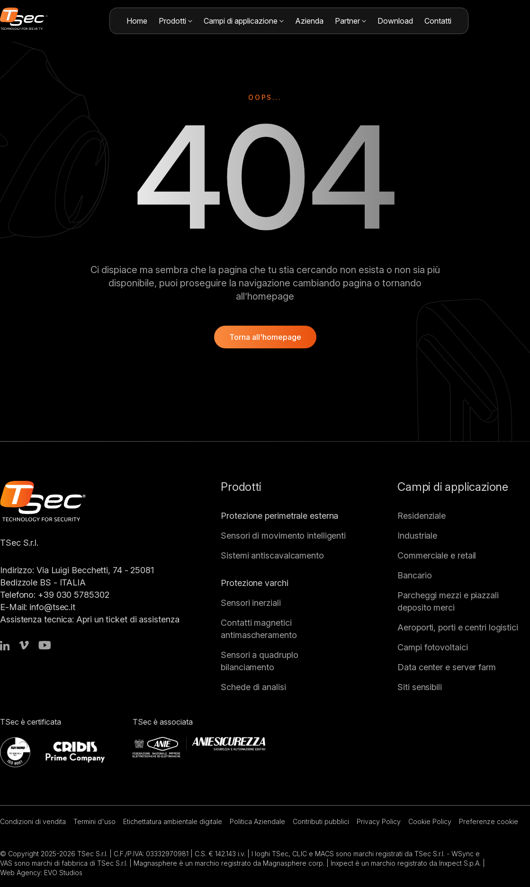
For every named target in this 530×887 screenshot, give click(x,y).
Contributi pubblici (321, 821)
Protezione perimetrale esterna (279, 516)
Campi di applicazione (244, 21)
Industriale (417, 536)
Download (395, 21)
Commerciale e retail (436, 555)
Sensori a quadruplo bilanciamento (259, 661)
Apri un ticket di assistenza (127, 619)
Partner (350, 21)
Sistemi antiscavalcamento (272, 555)
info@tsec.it (52, 607)
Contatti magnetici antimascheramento (258, 629)
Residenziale (421, 516)
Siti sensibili (419, 687)
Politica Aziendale (257, 821)
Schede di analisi (253, 687)
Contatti (437, 21)
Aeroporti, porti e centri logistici (457, 627)
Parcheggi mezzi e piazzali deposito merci (448, 601)
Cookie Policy (429, 821)
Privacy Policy (379, 821)
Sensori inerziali (250, 603)
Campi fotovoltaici (432, 647)
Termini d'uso (94, 821)
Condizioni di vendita (33, 821)
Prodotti (175, 21)
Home (136, 21)
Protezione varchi (254, 583)
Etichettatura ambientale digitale (172, 821)
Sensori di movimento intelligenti (283, 536)
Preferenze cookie (488, 821)
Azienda (309, 21)
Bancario (414, 575)
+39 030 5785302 (73, 595)
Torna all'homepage (265, 337)
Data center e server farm (446, 667)
